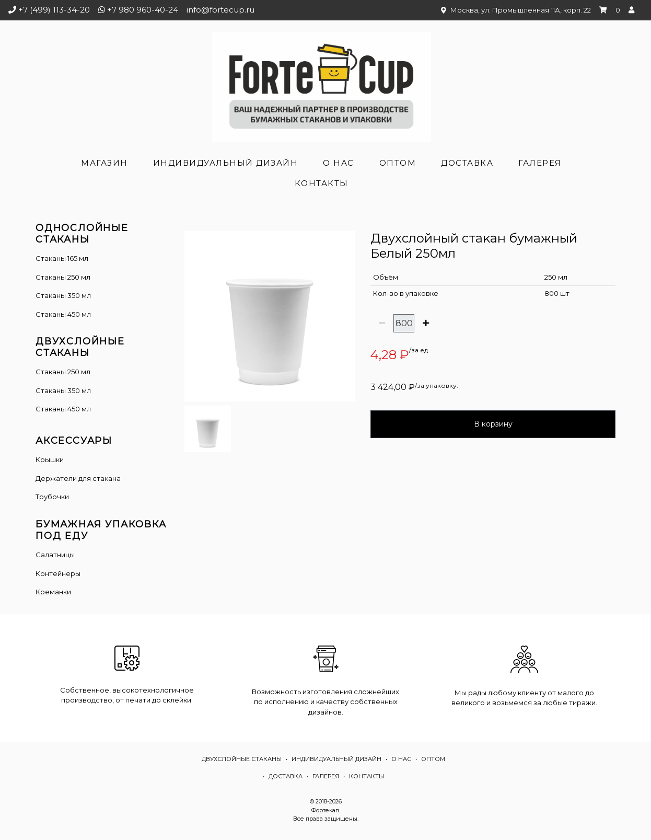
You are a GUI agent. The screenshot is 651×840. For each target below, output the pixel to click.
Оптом (397, 163)
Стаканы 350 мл (63, 295)
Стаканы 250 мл (63, 277)
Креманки (53, 592)
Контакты (321, 183)
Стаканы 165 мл (62, 258)
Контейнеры (58, 573)
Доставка (467, 163)
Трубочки (52, 496)
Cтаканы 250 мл (63, 371)
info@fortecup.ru (220, 10)
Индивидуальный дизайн (225, 163)
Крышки (50, 459)
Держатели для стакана (78, 478)
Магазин (104, 163)
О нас (338, 163)
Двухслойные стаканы (242, 759)
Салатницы (55, 554)
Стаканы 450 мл (63, 314)
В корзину (493, 424)
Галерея (540, 163)
